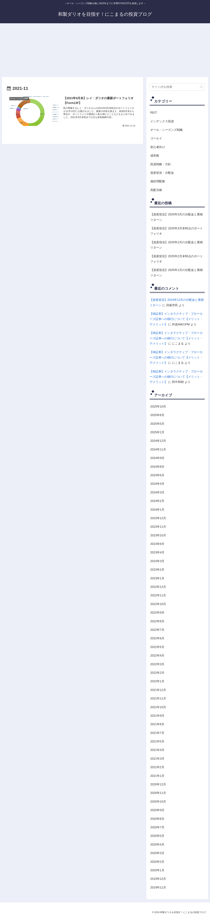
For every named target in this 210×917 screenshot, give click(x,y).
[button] (201, 87)
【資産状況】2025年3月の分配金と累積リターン (176, 217)
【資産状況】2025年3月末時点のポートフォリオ (176, 231)
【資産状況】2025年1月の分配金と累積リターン (176, 272)
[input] (177, 87)
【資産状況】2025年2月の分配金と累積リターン (176, 245)
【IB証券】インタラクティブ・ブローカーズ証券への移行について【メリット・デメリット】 (176, 319)
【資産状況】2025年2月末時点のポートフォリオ (176, 259)
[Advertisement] (105, 50)
